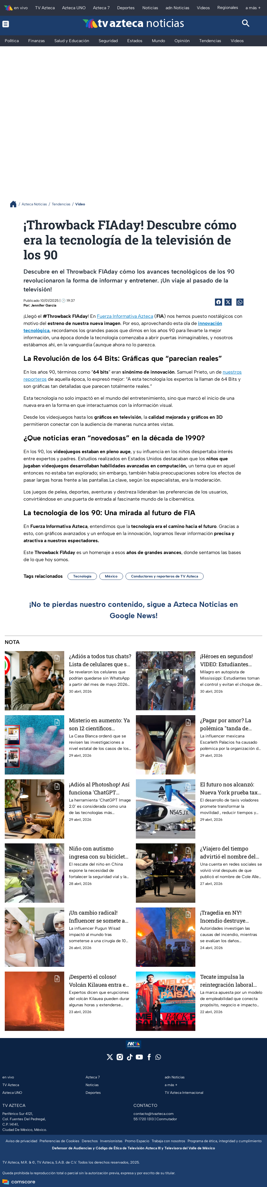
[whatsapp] (158, 1058)
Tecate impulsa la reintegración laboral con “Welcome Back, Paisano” (226, 980)
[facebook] (149, 1059)
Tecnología (82, 576)
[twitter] (110, 1059)
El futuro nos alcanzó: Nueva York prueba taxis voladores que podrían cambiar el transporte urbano (231, 788)
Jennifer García (43, 305)
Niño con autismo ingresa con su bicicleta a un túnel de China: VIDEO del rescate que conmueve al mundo (98, 852)
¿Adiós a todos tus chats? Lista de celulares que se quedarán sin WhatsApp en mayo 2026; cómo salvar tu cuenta (100, 660)
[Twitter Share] (228, 302)
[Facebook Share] (218, 302)
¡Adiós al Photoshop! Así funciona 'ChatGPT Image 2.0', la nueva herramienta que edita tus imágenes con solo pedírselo (99, 788)
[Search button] (246, 24)
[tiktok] (129, 1059)
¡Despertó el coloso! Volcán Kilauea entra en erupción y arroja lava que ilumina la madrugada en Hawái (99, 980)
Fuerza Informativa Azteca (125, 316)
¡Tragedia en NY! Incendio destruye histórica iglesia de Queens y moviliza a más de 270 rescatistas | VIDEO (231, 916)
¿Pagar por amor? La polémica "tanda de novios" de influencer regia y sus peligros (227, 724)
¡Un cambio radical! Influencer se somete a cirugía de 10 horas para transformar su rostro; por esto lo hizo (99, 916)
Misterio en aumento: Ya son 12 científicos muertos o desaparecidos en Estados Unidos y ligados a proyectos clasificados (99, 724)
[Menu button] (21, 24)
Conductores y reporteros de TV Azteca (164, 576)
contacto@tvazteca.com (154, 1114)
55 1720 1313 (144, 1119)
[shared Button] (240, 302)
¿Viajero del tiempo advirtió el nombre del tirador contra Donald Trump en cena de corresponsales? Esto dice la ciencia (228, 852)
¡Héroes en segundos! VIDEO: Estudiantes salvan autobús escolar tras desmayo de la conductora (229, 660)
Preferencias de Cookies (59, 1141)
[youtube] (139, 1059)
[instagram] (119, 1059)
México (111, 576)
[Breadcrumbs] (16, 204)
